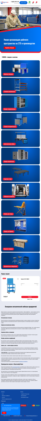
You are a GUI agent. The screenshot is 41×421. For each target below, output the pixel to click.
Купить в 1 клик (29, 299)
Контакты (3, 397)
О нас (3, 394)
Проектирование (23, 395)
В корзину (30, 297)
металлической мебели (16, 366)
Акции (3, 403)
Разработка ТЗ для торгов (25, 394)
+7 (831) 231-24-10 (15, 2)
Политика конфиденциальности (7, 399)
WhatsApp (29, 2)
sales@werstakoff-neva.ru (17, 415)
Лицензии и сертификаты (6, 395)
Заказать (23, 2)
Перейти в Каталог (9, 48)
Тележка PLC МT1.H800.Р (25, 279)
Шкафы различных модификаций (8, 338)
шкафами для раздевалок (23, 361)
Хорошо (4, 412)
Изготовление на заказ (24, 397)
